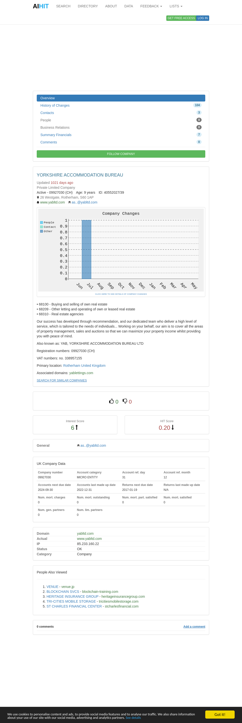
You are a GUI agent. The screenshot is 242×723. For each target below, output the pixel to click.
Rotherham (71, 366)
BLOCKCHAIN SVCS (63, 592)
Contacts (121, 112)
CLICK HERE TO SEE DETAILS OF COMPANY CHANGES (121, 294)
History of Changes (121, 105)
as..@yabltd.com (84, 202)
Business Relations (121, 127)
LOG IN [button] (203, 18)
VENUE (52, 587)
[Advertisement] (121, 51)
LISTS (175, 6)
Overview (47, 98)
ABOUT (111, 6)
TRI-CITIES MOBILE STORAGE (71, 601)
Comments (121, 142)
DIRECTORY (88, 6)
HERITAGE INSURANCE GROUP (72, 596)
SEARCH (63, 6)
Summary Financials (121, 134)
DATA (128, 6)
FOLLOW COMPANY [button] (121, 154)
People (121, 120)
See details (189, 717)
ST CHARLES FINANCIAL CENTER (74, 606)
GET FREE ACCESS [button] (181, 18)
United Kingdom (93, 366)
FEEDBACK (151, 6)
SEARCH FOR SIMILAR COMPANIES (62, 380)
